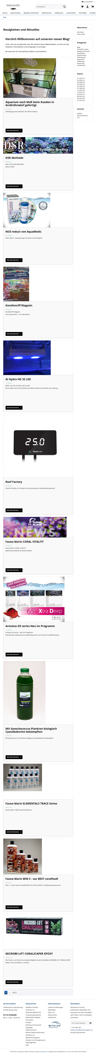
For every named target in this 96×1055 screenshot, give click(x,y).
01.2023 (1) (81, 78)
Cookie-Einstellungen (55, 1007)
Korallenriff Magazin (18, 305)
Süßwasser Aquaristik (81, 62)
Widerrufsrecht (31, 1030)
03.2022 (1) (81, 80)
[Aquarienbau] (15, 13)
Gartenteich (81, 65)
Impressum (52, 1017)
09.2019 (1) (81, 94)
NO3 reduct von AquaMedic (23, 231)
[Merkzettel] (82, 7)
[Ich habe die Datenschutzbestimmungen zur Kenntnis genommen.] (71, 1027)
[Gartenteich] (71, 13)
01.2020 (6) (81, 88)
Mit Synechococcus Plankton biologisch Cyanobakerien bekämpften (31, 730)
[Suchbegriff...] (51, 7)
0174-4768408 (10, 1015)
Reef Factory (13, 482)
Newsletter (52, 1010)
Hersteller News (82, 49)
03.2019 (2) (81, 98)
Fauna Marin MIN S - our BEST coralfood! (31, 878)
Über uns (51, 1012)
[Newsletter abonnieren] (90, 1023)
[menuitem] (51, 8)
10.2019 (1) (81, 92)
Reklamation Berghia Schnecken (33, 1018)
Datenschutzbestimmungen (80, 1030)
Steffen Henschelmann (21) (82, 116)
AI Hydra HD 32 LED (18, 379)
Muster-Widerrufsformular (35, 1032)
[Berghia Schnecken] (31, 13)
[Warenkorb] (93, 7)
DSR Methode (14, 158)
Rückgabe (29, 1027)
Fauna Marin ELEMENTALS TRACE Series (31, 803)
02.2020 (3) (81, 86)
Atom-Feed (81, 34)
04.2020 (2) (81, 82)
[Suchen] (64, 7)
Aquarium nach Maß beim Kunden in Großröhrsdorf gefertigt (29, 103)
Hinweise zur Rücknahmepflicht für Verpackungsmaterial (33, 1012)
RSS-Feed (80, 32)
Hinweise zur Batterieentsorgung (32, 1036)
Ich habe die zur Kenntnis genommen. (81, 1029)
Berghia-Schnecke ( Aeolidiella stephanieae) (83, 53)
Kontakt (28, 1022)
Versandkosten (42, 1051)
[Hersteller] (82, 13)
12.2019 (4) (81, 90)
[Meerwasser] (46, 13)
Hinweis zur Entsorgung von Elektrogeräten (35, 1041)
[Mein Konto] (87, 7)
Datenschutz (52, 1015)
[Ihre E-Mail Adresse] (79, 1023)
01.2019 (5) (81, 100)
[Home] (5, 13)
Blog (78, 47)
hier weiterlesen (14, 130)
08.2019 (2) (81, 96)
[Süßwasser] (59, 13)
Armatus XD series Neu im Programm (30, 626)
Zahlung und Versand (33, 1025)
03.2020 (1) (81, 84)
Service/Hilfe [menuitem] (87, 2)
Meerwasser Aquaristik (81, 58)
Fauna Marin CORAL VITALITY (24, 541)
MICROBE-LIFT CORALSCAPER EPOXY (29, 953)
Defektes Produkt (32, 1007)
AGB (27, 1045)
